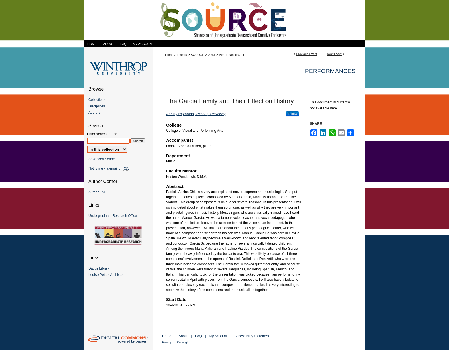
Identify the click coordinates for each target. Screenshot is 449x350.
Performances (229, 54)
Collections (96, 100)
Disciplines (96, 106)
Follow (292, 113)
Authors (94, 113)
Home (169, 54)
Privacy (167, 342)
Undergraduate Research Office (112, 216)
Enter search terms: (102, 134)
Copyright (183, 342)
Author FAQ (97, 192)
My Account (218, 336)
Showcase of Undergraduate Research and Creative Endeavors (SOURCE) (224, 20)
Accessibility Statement (252, 336)
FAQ (198, 336)
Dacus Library (99, 268)
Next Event (334, 54)
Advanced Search (102, 159)
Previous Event (306, 54)
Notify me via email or (108, 168)
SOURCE (198, 54)
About (183, 336)
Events (182, 54)
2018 (212, 54)
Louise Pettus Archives (105, 275)
